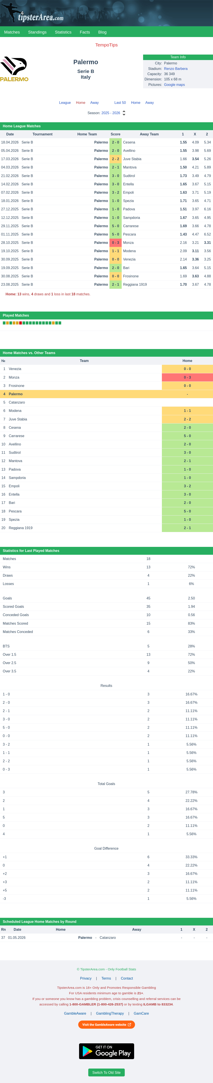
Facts (85, 32)
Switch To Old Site (106, 1072)
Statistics (63, 32)
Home (135, 103)
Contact (127, 978)
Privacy (86, 978)
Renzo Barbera (176, 69)
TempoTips (106, 44)
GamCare (141, 1013)
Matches (12, 32)
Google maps (174, 85)
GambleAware (75, 1013)
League (65, 103)
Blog (102, 32)
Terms (106, 978)
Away (94, 103)
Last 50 (120, 103)
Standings (37, 32)
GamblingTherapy (110, 1013)
